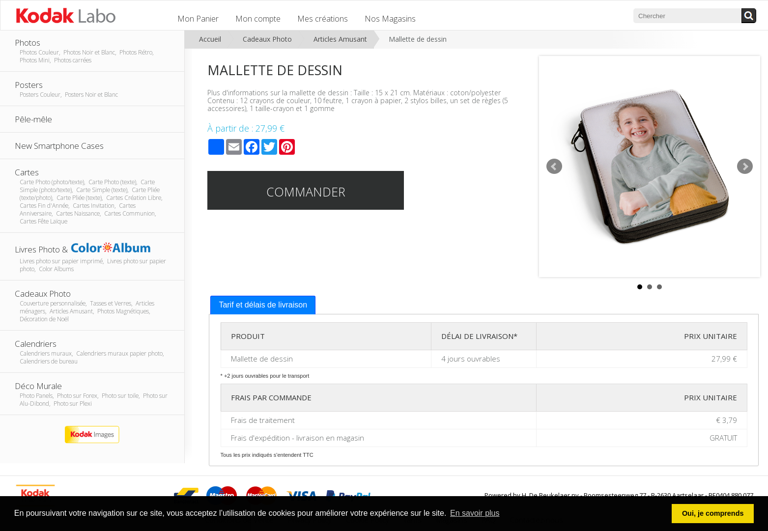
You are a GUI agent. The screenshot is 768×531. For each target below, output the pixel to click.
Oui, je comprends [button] (713, 513)
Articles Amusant (340, 39)
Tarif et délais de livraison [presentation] (263, 305)
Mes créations (322, 18)
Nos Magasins (390, 18)
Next (745, 166)
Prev (554, 166)
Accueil (210, 39)
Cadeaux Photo (267, 39)
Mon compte (258, 18)
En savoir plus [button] (475, 513)
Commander (305, 191)
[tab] (262, 305)
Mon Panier (198, 18)
